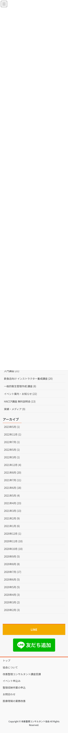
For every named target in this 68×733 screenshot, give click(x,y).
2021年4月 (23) (12, 503)
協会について (10, 667)
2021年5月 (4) (12, 495)
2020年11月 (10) (13, 541)
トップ (6, 660)
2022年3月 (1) (12, 457)
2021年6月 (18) (12, 488)
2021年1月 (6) (12, 526)
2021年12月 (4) (12, 465)
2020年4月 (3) (12, 594)
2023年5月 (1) (12, 427)
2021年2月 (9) (12, 518)
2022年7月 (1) (12, 442)
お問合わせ (9, 694)
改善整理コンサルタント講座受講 (22, 674)
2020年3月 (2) (12, 602)
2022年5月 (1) (12, 449)
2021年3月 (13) (12, 511)
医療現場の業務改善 (14, 701)
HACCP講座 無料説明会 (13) (20, 401)
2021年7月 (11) (12, 480)
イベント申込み (11, 681)
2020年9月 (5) (12, 556)
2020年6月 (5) (12, 579)
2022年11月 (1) (12, 434)
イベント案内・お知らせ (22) (20, 394)
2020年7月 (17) (12, 572)
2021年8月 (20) (12, 472)
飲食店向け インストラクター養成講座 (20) (28, 378)
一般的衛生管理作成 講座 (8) (20, 386)
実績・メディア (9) (14, 409)
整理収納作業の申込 (14, 687)
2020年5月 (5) (12, 587)
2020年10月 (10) (13, 549)
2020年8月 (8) (12, 564)
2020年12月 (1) (12, 533)
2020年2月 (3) (12, 610)
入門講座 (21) (11, 371)
